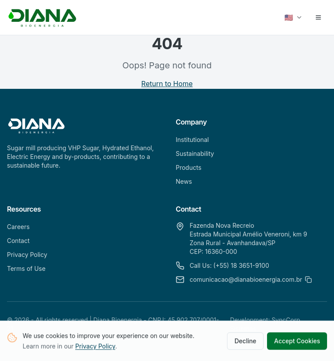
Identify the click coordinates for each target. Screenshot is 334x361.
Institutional (192, 139)
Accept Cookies (297, 341)
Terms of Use (26, 268)
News (184, 181)
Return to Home (167, 83)
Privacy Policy (95, 347)
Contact (18, 240)
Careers (18, 226)
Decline (245, 341)
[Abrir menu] (318, 17)
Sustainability (195, 153)
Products (188, 167)
